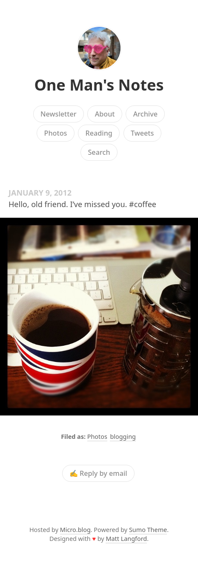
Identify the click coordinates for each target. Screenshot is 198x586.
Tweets (142, 133)
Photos (55, 133)
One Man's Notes (99, 84)
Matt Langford (126, 539)
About (105, 114)
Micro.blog (75, 530)
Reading (99, 133)
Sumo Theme (148, 530)
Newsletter (58, 114)
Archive (145, 114)
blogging (122, 436)
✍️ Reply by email (98, 473)
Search (99, 152)
